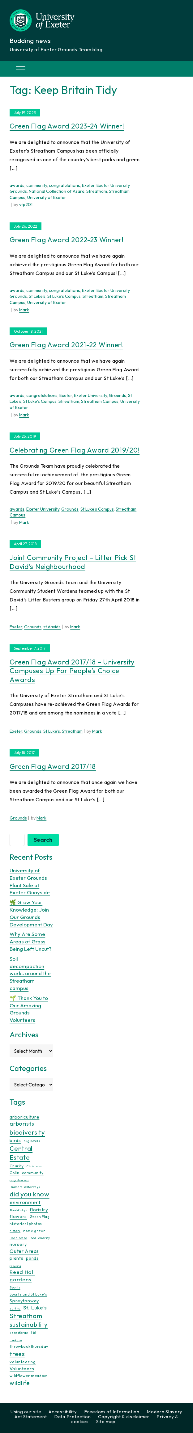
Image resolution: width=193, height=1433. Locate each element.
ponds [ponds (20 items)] (32, 1258)
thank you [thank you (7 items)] (16, 1340)
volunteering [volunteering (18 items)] (23, 1361)
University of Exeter (46, 197)
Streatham (96, 191)
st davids (52, 627)
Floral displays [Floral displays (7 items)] (18, 1210)
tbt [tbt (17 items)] (34, 1332)
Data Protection (72, 1416)
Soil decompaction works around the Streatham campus (30, 973)
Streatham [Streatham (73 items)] (26, 1316)
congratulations (64, 185)
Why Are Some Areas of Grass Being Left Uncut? (30, 941)
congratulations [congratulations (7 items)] (19, 1180)
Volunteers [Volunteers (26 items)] (22, 1369)
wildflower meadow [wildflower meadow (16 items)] (28, 1375)
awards (17, 185)
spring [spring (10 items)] (15, 1308)
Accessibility (63, 1411)
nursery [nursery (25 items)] (18, 1244)
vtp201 (25, 204)
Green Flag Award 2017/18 (53, 766)
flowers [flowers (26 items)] (18, 1216)
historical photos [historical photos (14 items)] (26, 1223)
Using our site (26, 1411)
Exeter (88, 185)
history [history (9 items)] (15, 1231)
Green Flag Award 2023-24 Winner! (67, 126)
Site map (106, 1421)
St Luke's (37, 296)
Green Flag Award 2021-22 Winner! (66, 344)
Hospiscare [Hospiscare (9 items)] (18, 1238)
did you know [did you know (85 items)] (29, 1194)
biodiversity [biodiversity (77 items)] (27, 1132)
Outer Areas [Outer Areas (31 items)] (24, 1251)
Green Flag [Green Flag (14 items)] (40, 1216)
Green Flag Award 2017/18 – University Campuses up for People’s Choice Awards (72, 671)
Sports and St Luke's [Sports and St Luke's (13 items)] (28, 1294)
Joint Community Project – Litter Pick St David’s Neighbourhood (73, 562)
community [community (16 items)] (32, 1172)
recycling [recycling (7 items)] (15, 1265)
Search (43, 839)
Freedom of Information (111, 1411)
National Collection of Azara (56, 191)
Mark (24, 310)
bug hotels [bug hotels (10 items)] (32, 1141)
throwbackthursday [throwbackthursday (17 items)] (29, 1346)
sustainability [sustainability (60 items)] (29, 1324)
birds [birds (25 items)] (15, 1140)
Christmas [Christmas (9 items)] (34, 1166)
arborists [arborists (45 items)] (22, 1123)
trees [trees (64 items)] (17, 1354)
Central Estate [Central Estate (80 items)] (21, 1152)
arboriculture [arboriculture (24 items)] (24, 1117)
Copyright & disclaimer (123, 1416)
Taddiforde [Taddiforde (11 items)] (19, 1333)
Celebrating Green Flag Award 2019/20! (74, 450)
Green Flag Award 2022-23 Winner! (66, 239)
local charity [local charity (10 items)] (40, 1238)
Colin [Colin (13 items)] (14, 1173)
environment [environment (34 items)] (25, 1202)
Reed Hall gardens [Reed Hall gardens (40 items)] (22, 1276)
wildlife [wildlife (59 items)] (20, 1383)
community (36, 185)
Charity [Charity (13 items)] (17, 1166)
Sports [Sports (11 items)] (15, 1287)
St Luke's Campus (64, 296)
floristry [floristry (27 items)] (39, 1209)
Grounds (18, 191)
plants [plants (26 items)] (16, 1258)
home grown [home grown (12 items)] (34, 1231)
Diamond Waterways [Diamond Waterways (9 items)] (25, 1187)
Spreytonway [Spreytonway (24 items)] (24, 1301)
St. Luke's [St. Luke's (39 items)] (35, 1307)
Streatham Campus (99, 401)
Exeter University (113, 185)
